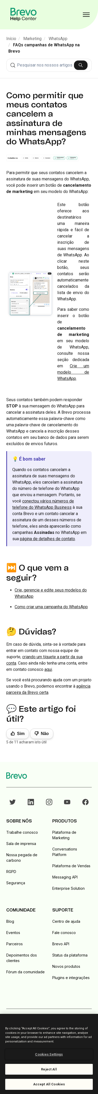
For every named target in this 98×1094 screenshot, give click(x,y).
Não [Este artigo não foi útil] (45, 733)
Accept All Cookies (49, 1084)
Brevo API (60, 944)
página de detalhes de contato (47, 538)
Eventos (13, 932)
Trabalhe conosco (22, 832)
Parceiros (14, 944)
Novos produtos (66, 966)
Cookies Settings (49, 1054)
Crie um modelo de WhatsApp (73, 372)
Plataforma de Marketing (64, 835)
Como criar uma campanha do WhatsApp (51, 606)
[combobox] (49, 65)
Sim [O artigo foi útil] (21, 733)
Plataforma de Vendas (71, 866)
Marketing (32, 38)
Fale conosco (64, 932)
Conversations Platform (64, 852)
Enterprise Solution (68, 888)
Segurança (15, 883)
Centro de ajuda (66, 921)
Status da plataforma (70, 955)
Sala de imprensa (21, 843)
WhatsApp (58, 38)
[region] (49, 1054)
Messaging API (65, 877)
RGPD (11, 871)
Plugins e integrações (71, 977)
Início (11, 38)
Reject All (49, 1069)
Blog (10, 921)
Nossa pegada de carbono (21, 858)
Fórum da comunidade (25, 972)
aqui (48, 669)
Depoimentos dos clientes (21, 958)
